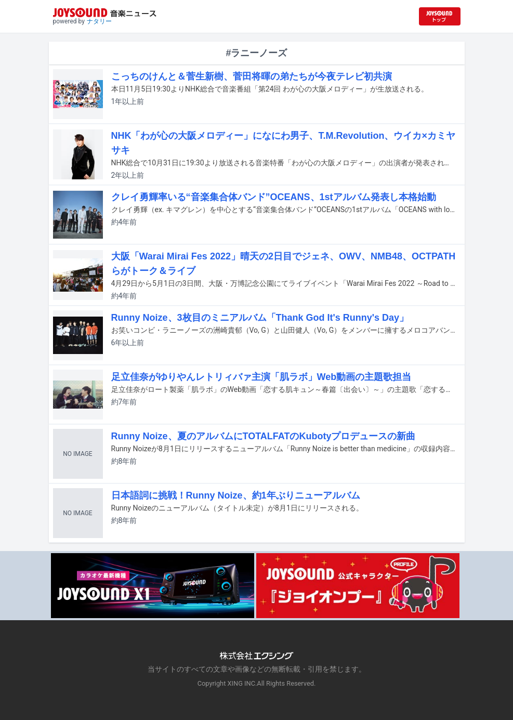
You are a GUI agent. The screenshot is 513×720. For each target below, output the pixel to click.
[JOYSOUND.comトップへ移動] (440, 16)
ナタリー (99, 21)
